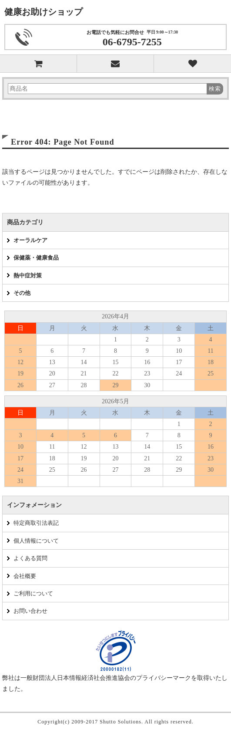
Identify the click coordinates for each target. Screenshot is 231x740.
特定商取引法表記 (36, 523)
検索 (215, 88)
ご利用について (33, 593)
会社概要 (24, 576)
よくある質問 (30, 558)
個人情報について (36, 540)
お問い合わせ (30, 611)
